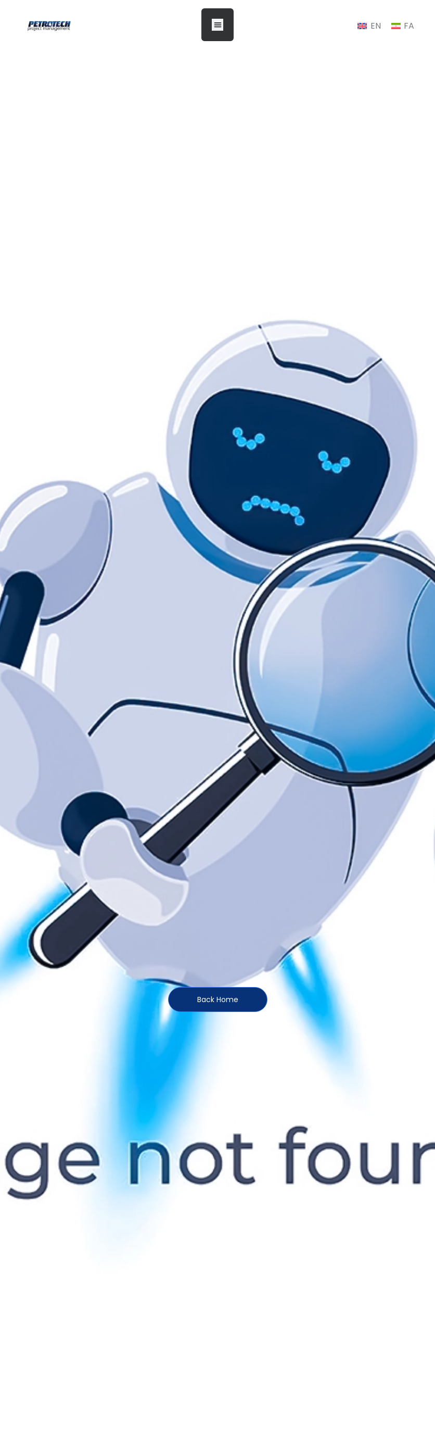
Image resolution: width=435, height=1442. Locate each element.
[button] (217, 24)
